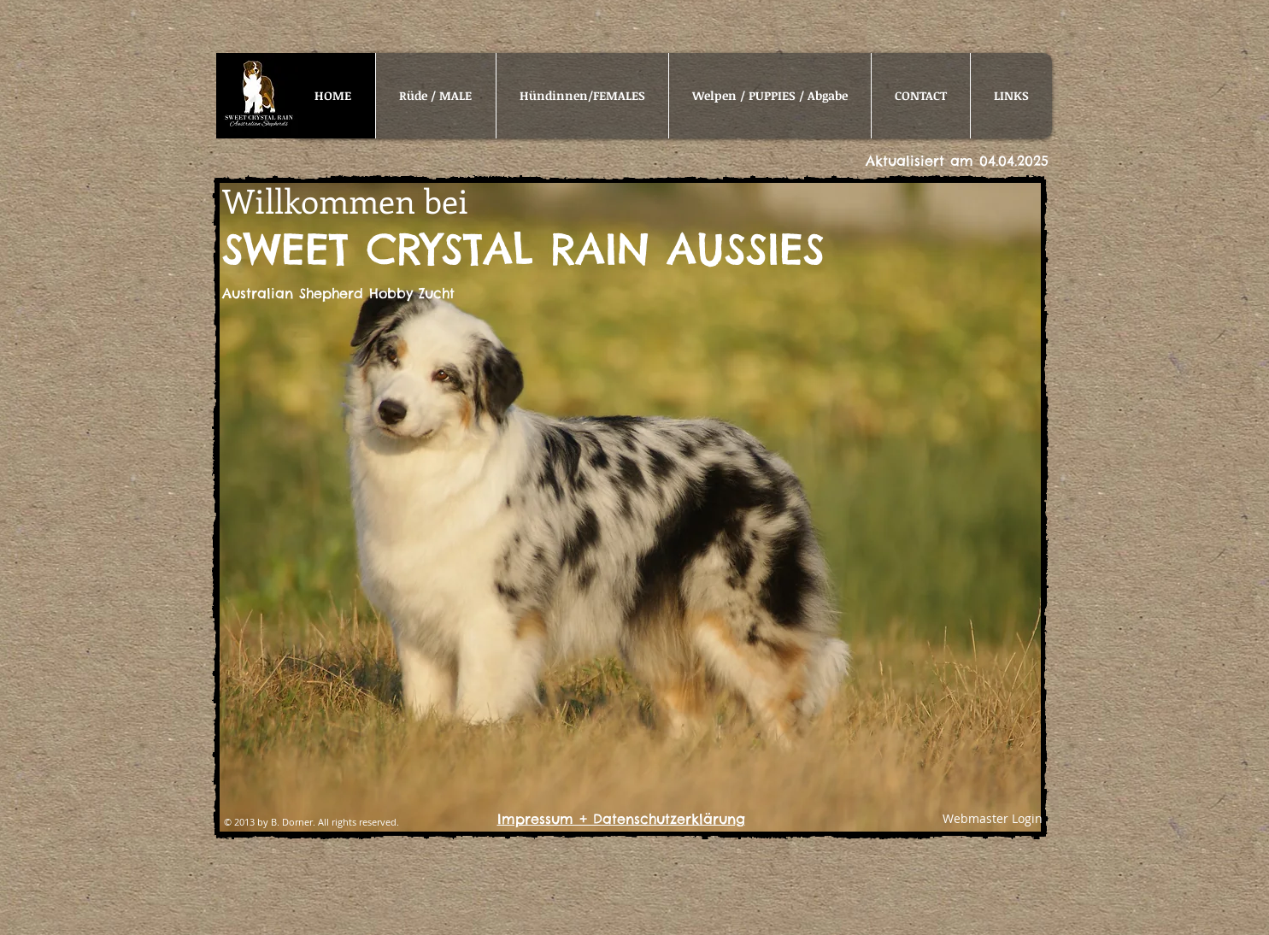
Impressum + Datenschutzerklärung (621, 818)
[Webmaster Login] (993, 818)
